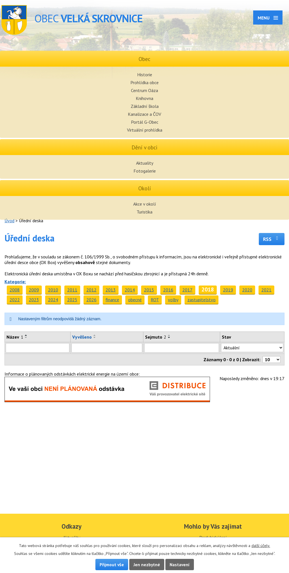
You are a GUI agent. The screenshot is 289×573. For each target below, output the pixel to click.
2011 (72, 290)
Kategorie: (15, 281)
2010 (53, 290)
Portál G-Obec (144, 122)
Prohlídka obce (144, 82)
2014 (130, 290)
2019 (228, 290)
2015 (149, 290)
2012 (91, 290)
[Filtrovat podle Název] (37, 348)
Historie (144, 74)
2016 (168, 290)
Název (14, 337)
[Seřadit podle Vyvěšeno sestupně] (95, 337)
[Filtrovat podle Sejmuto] (181, 348)
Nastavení (180, 564)
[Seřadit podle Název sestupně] (26, 337)
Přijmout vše (112, 564)
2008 (15, 290)
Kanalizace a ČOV (144, 114)
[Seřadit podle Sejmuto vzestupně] (169, 335)
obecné (135, 299)
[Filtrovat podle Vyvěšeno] (106, 348)
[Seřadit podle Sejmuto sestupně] (169, 337)
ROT (155, 299)
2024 (53, 299)
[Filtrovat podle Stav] (252, 347)
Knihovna (144, 98)
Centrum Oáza (144, 90)
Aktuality (144, 163)
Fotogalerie (144, 171)
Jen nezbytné (146, 564)
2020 (247, 290)
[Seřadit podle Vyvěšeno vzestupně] (95, 335)
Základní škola (145, 106)
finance (112, 299)
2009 (34, 290)
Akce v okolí (144, 204)
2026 (91, 299)
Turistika (144, 212)
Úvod (9, 220)
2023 (34, 299)
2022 (15, 299)
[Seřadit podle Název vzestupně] (26, 335)
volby (173, 299)
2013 (111, 290)
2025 (72, 299)
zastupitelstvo (201, 299)
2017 (187, 290)
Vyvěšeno (82, 337)
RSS (271, 239)
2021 (266, 290)
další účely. (260, 545)
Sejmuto (155, 337)
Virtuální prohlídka (144, 130)
